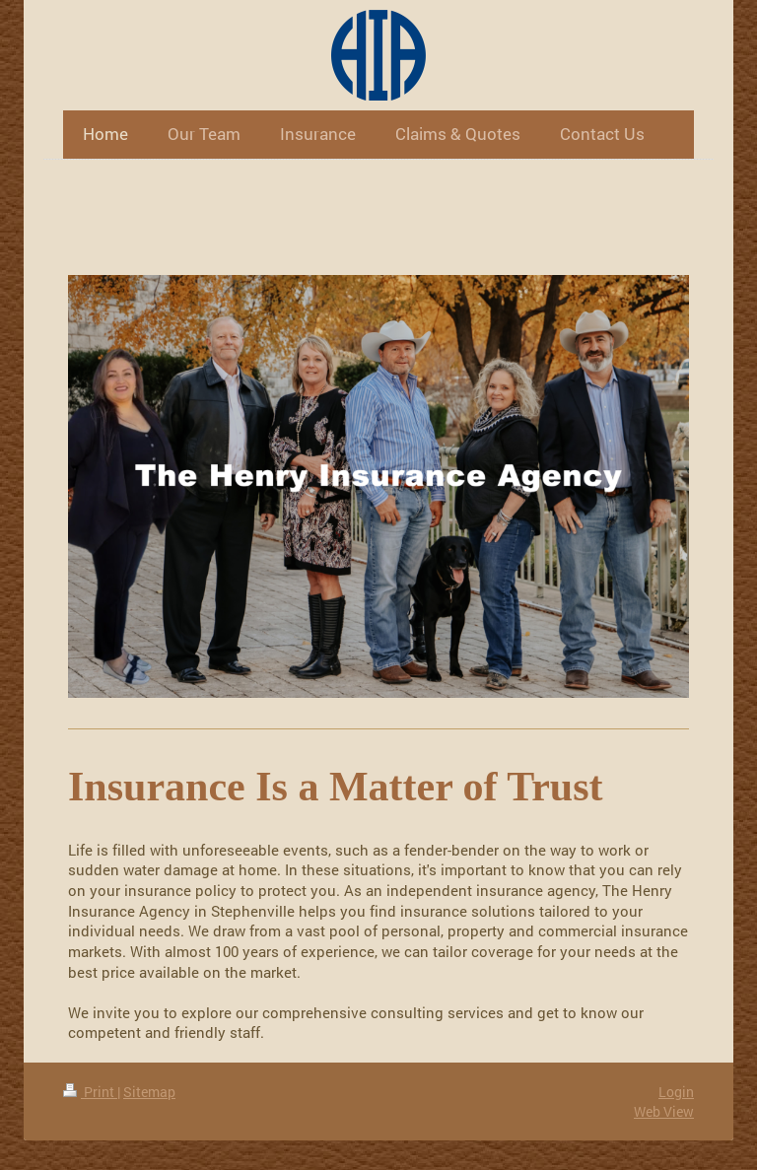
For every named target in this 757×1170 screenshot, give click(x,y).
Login (676, 1091)
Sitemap (149, 1091)
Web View (664, 1111)
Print (90, 1091)
